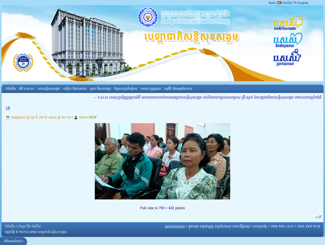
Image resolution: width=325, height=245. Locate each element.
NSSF (93, 117)
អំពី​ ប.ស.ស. (27, 89)
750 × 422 (166, 208)
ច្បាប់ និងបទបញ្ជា (100, 89)
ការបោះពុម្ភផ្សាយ (151, 89)
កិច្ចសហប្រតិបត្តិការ (125, 89)
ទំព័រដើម (11, 89)
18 (8, 108)
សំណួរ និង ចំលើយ (29, 226)
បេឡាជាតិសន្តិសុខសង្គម (52, 232)
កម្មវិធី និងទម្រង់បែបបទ (178, 89)
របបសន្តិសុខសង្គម (49, 89)
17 (319, 217)
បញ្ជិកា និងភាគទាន (75, 89)
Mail (272, 3)
